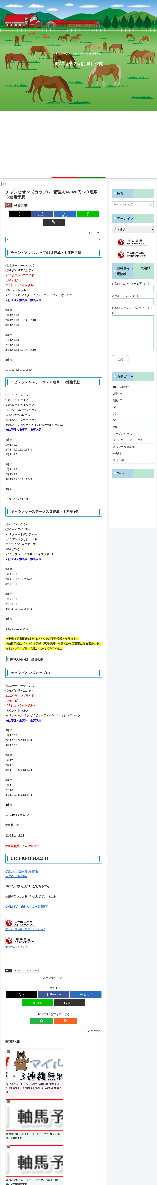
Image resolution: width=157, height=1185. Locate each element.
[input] (133, 204)
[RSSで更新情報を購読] (57, 1012)
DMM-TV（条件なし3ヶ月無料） (27, 898)
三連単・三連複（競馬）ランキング (25, 921)
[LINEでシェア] (70, 214)
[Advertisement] (78, 145)
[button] (86, 214)
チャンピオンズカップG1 (26, 962)
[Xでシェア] (21, 214)
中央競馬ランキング (16, 938)
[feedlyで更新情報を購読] (50, 1012)
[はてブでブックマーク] (53, 214)
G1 (8, 962)
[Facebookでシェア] (37, 214)
